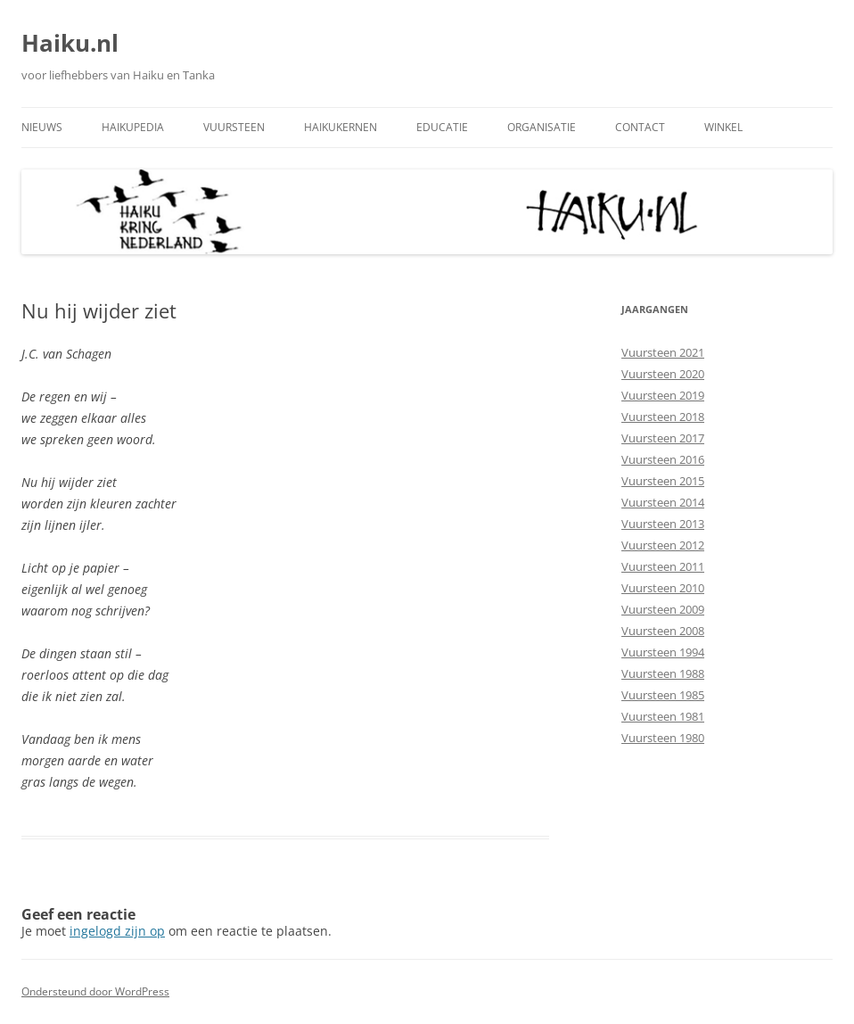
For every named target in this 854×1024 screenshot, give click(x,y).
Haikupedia (133, 127)
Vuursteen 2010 (662, 588)
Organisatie (541, 127)
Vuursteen (234, 127)
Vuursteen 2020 (662, 374)
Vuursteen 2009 (662, 609)
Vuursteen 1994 (662, 652)
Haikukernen (340, 127)
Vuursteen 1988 (662, 673)
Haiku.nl (70, 43)
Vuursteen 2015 (662, 481)
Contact (640, 127)
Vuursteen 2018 (662, 417)
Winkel (723, 127)
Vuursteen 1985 (662, 695)
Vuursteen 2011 (662, 566)
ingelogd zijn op (117, 930)
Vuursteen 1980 (662, 738)
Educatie (442, 127)
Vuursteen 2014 (662, 502)
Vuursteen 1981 (662, 716)
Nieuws (41, 127)
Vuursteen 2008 (662, 631)
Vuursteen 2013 (662, 524)
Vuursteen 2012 (662, 545)
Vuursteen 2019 (662, 395)
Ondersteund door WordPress (95, 991)
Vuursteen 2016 (662, 459)
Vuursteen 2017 (662, 438)
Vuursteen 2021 (662, 352)
